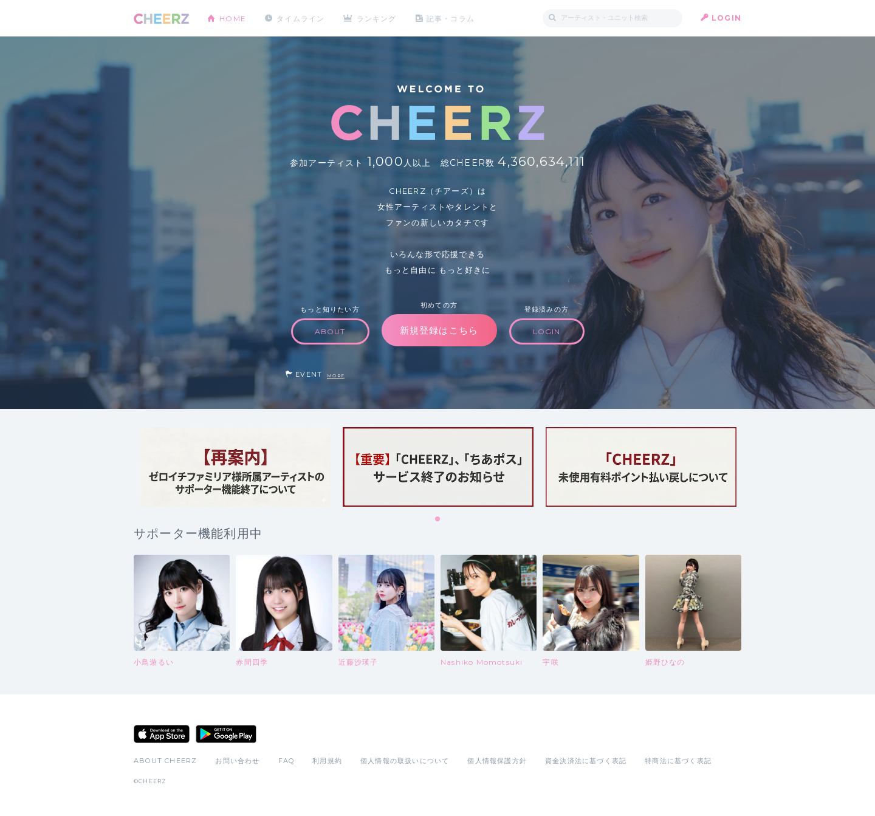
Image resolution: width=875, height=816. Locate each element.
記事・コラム (451, 17)
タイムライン (300, 17)
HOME (232, 17)
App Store (162, 734)
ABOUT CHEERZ (165, 760)
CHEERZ (161, 18)
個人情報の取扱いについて (404, 760)
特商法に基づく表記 (678, 760)
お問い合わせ (237, 760)
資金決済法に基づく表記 (585, 760)
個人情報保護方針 (497, 760)
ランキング (377, 17)
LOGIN (726, 17)
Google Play (226, 734)
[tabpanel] (235, 467)
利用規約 (327, 760)
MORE (336, 376)
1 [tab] (438, 519)
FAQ (286, 760)
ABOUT (330, 331)
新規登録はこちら (439, 330)
